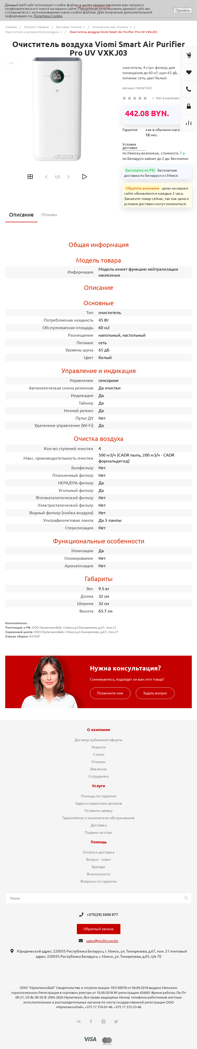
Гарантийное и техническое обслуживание (98, 818)
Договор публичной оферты (98, 740)
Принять (183, 10)
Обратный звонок (98, 929)
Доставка (99, 825)
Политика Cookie (48, 16)
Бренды (98, 867)
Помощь (99, 842)
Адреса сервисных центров (98, 803)
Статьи (98, 754)
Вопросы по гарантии (99, 881)
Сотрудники (98, 776)
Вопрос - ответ (98, 859)
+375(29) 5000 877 (102, 915)
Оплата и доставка (98, 852)
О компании (98, 730)
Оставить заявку (98, 811)
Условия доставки (129, 146)
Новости (98, 747)
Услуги (98, 786)
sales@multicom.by (102, 941)
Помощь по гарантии (98, 796)
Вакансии (98, 769)
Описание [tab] (21, 215)
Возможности (98, 874)
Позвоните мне (110, 693)
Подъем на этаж (98, 832)
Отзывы (98, 762)
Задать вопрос (155, 693)
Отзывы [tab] (49, 214)
